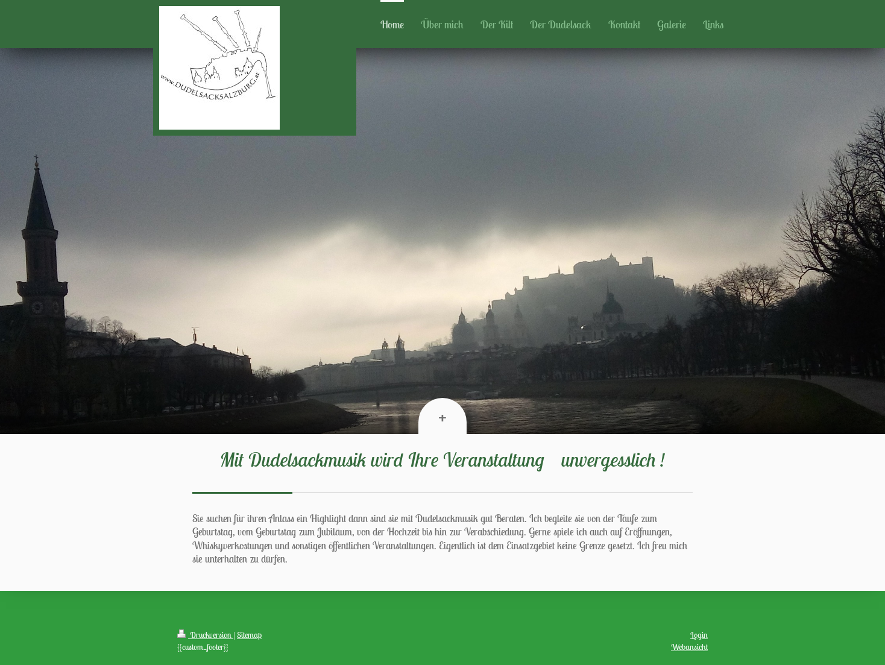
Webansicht (689, 646)
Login (699, 634)
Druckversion (205, 634)
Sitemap (249, 634)
